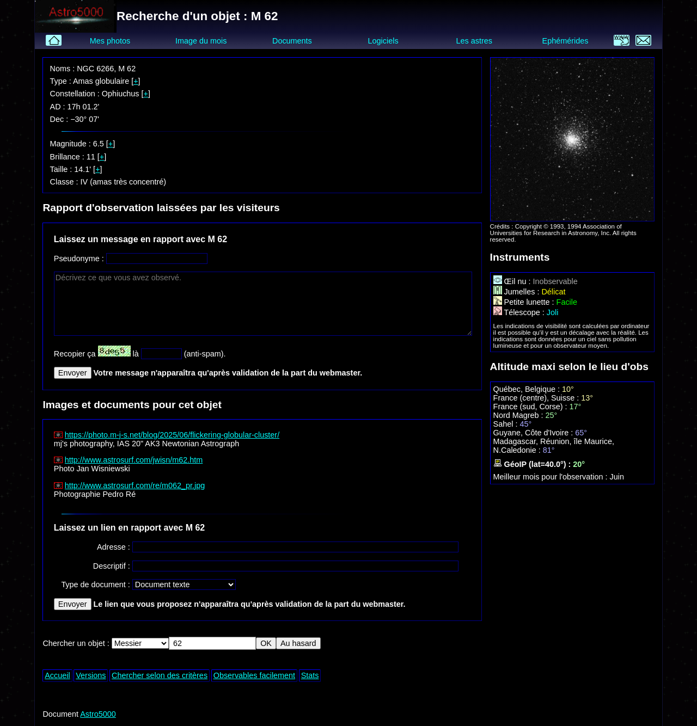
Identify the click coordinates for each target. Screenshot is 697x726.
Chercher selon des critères (159, 675)
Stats (310, 675)
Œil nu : (513, 281)
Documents (292, 40)
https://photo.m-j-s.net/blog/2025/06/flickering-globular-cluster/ (172, 434)
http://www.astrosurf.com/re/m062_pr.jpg (135, 485)
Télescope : (520, 312)
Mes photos (110, 40)
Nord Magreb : (519, 415)
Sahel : (506, 424)
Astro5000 (98, 714)
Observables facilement (254, 675)
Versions (91, 675)
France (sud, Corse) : (531, 406)
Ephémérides (565, 40)
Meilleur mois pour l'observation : (551, 476)
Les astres (474, 40)
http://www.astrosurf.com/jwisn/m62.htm (134, 460)
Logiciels (383, 40)
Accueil (57, 675)
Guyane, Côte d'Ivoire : (534, 432)
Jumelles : (517, 291)
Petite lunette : (525, 302)
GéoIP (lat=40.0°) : (533, 464)
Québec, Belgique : (527, 389)
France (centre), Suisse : (537, 397)
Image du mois (201, 40)
